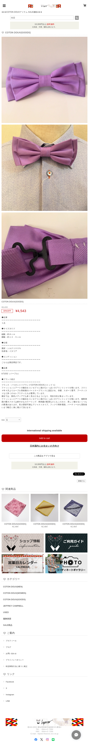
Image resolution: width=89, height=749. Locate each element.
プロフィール (11, 641)
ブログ (8, 647)
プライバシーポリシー (15, 660)
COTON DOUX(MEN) (13, 586)
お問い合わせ (11, 653)
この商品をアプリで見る (44, 456)
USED (6, 612)
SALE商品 (7, 625)
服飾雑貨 (7, 619)
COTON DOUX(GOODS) (14, 599)
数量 (3, 420)
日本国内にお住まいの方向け (44, 446)
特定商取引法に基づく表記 (16, 666)
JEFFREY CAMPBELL (13, 606)
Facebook (10, 682)
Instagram (10, 695)
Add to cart (44, 438)
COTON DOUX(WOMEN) (14, 593)
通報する (81, 481)
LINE (8, 701)
